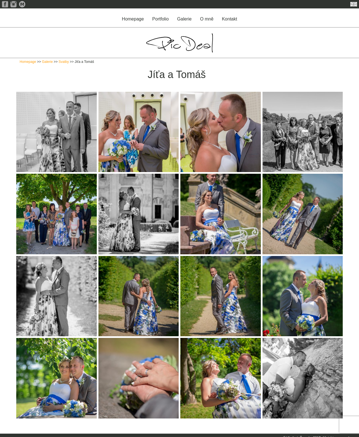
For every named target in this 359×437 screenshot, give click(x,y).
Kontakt (229, 19)
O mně (206, 19)
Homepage (133, 19)
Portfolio (160, 19)
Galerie (184, 19)
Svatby (64, 62)
